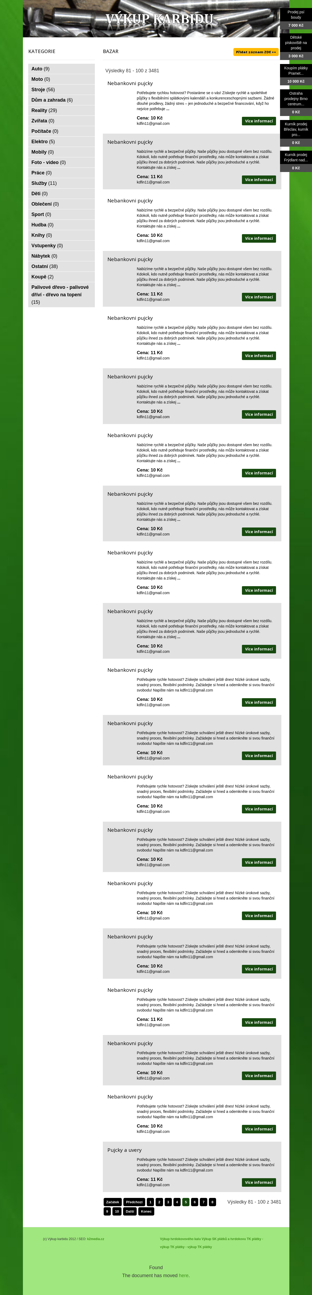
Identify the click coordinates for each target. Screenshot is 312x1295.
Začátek (112, 1202)
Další (130, 1211)
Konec (146, 1211)
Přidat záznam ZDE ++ (256, 52)
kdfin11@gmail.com (153, 123)
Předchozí (134, 1202)
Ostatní (44, 266)
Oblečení (45, 204)
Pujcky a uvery (124, 1149)
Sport (41, 214)
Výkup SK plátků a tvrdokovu (224, 1239)
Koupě (42, 276)
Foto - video (48, 162)
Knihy (41, 235)
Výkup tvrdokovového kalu (180, 1239)
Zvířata (42, 120)
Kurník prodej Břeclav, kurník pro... (296, 129)
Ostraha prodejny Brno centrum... (295, 98)
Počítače (44, 131)
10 (117, 1211)
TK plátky (204, 1247)
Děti (39, 193)
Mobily (42, 152)
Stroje (43, 89)
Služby (44, 183)
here (184, 1275)
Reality (44, 110)
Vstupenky (47, 245)
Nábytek (44, 256)
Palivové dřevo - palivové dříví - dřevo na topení (60, 295)
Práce (41, 172)
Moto (40, 79)
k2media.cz (95, 1239)
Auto (40, 68)
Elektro (43, 141)
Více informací (259, 120)
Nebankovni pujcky (130, 83)
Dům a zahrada (52, 100)
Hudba (42, 224)
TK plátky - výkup (183, 1247)
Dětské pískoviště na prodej (296, 42)
